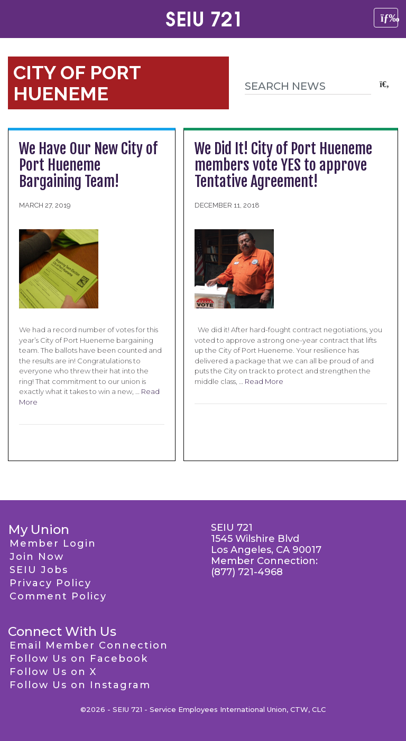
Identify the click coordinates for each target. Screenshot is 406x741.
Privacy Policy (50, 583)
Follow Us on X (53, 672)
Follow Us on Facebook (79, 658)
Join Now (37, 556)
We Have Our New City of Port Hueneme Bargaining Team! (88, 165)
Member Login (53, 543)
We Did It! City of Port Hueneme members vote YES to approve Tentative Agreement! (283, 165)
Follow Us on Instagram (80, 685)
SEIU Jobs (39, 570)
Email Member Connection (89, 645)
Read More (264, 381)
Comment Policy (58, 596)
